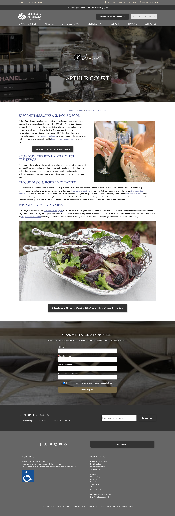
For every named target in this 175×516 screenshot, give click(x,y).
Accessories (90, 111)
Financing (132, 23)
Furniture (79, 111)
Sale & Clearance (71, 23)
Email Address (65, 356)
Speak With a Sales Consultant (112, 16)
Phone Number (65, 365)
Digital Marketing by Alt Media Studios (120, 506)
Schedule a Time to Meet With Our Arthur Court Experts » (87, 308)
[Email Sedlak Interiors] (156, 2)
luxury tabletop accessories (62, 139)
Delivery (115, 23)
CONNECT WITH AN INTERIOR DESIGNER (53, 149)
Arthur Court (102, 111)
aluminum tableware (48, 136)
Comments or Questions (68, 374)
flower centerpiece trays (80, 191)
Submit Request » (87, 390)
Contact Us (150, 23)
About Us (50, 23)
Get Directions (122, 444)
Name (61, 347)
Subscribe (147, 418)
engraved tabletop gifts (53, 211)
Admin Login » (78, 506)
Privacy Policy (90, 506)
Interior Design (95, 23)
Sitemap (101, 506)
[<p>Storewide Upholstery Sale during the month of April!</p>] (87, 7)
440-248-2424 (146, 2)
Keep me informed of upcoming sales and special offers (89, 383)
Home (70, 111)
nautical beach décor (133, 194)
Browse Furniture (28, 23)
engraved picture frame (31, 217)
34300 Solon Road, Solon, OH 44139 (120, 2)
